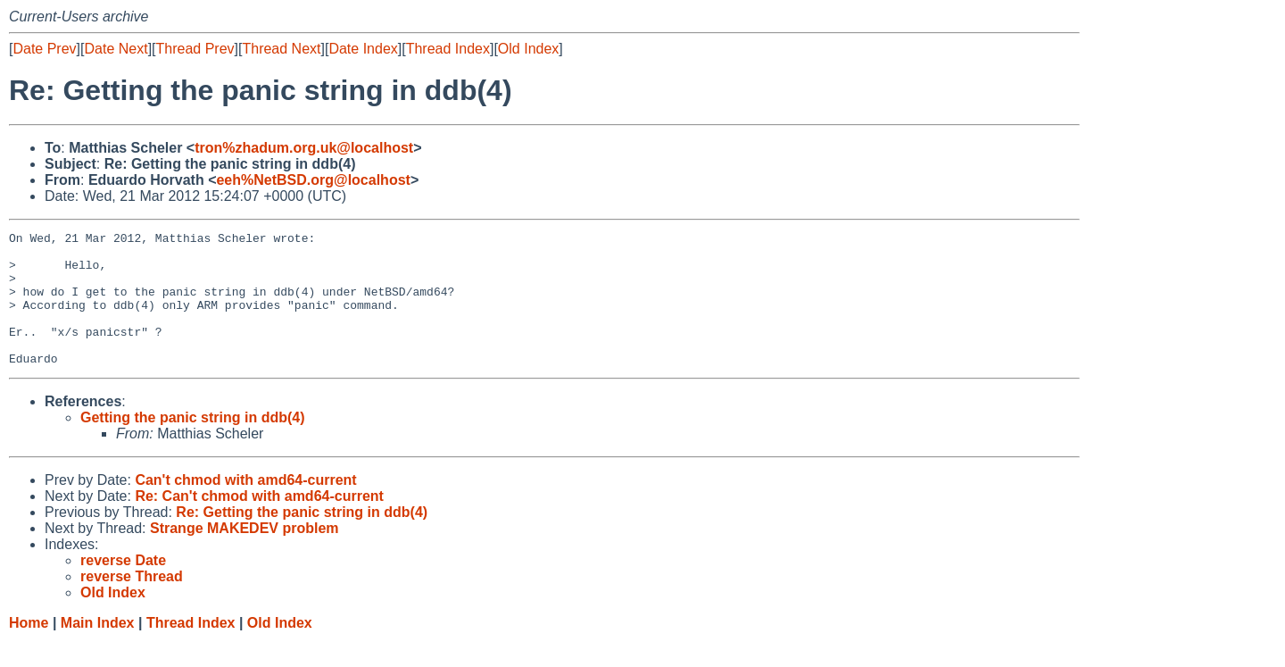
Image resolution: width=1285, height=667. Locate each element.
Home (28, 649)
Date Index (362, 48)
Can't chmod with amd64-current (245, 506)
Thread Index (448, 48)
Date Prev (44, 48)
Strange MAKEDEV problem (244, 555)
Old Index (528, 48)
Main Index (98, 649)
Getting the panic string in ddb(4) (192, 444)
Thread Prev (195, 48)
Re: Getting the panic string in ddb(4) (301, 538)
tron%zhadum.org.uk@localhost (304, 147)
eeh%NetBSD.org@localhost (313, 180)
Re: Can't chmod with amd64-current (259, 522)
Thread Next (281, 48)
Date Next (115, 48)
